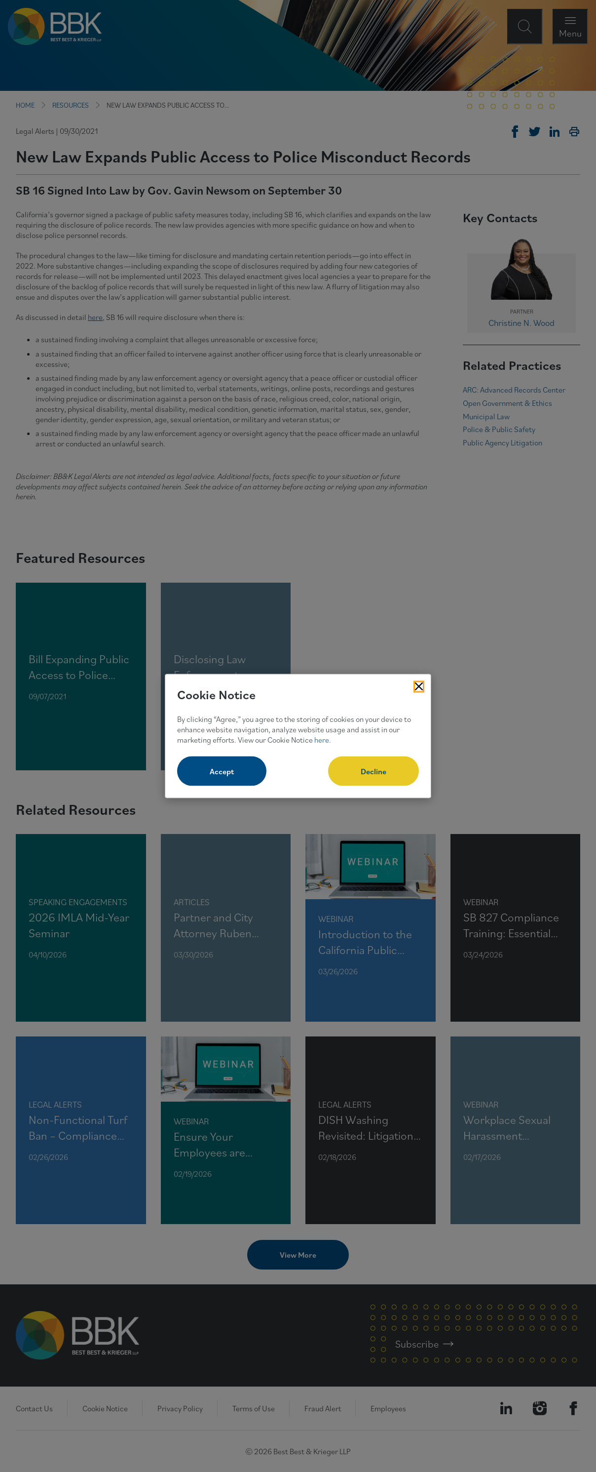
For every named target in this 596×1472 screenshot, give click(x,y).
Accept (222, 771)
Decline (373, 771)
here (321, 739)
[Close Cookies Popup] (419, 686)
